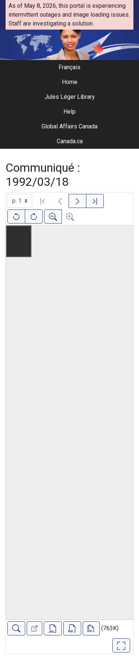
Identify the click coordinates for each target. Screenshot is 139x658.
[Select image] (19, 201)
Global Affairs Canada (69, 126)
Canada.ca (70, 141)
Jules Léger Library (69, 96)
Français (69, 67)
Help (69, 111)
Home (69, 81)
